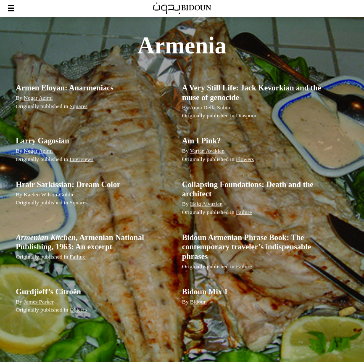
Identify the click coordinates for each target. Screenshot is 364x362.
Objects (78, 310)
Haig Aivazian (206, 204)
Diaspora (246, 115)
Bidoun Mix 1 (205, 291)
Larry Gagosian (42, 140)
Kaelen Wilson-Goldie (49, 194)
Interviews (82, 159)
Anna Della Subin (210, 107)
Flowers (245, 159)
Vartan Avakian (207, 151)
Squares (79, 106)
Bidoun (198, 302)
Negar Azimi (38, 98)
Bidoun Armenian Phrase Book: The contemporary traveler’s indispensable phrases (246, 247)
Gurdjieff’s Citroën (48, 291)
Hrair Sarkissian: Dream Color (68, 184)
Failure (244, 212)
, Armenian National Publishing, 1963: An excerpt (80, 242)
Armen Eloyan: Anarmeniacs (64, 87)
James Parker (38, 302)
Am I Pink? (201, 140)
